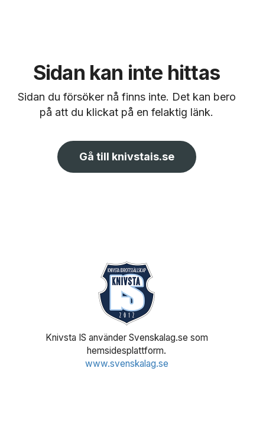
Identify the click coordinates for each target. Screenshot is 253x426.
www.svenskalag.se (126, 363)
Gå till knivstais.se (126, 156)
